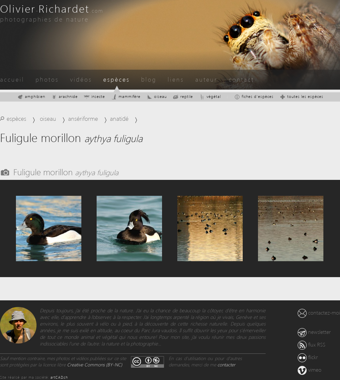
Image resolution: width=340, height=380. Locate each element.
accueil (12, 79)
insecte (94, 96)
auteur (206, 79)
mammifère (125, 96)
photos (47, 79)
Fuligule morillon (66, 172)
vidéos (81, 79)
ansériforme (83, 118)
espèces (116, 79)
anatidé (119, 118)
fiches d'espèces (254, 96)
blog (148, 79)
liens (176, 79)
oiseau (156, 96)
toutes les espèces (301, 96)
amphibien (31, 96)
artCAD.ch (59, 377)
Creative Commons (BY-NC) (94, 364)
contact (241, 79)
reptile (183, 96)
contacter (226, 364)
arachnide (64, 96)
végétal (210, 96)
